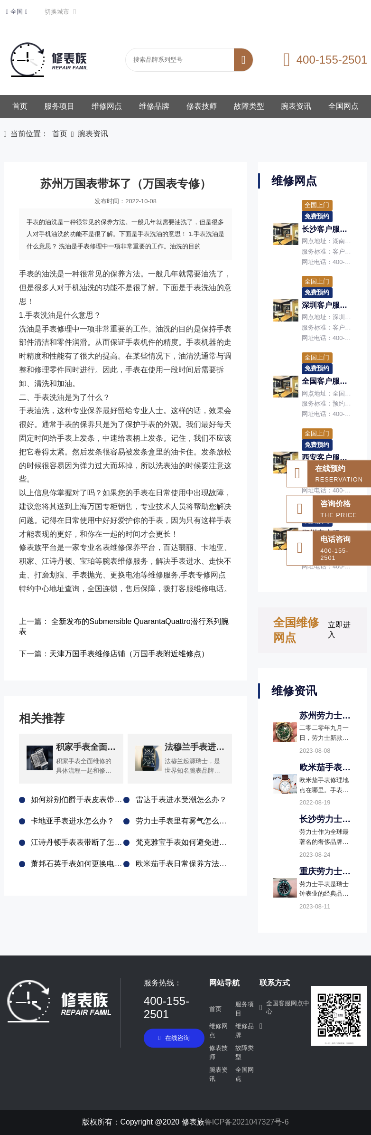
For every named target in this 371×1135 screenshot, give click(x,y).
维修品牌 (154, 106)
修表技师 (201, 106)
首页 (20, 106)
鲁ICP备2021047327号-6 (246, 1122)
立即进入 (339, 630)
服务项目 (59, 106)
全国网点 (343, 106)
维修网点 (107, 106)
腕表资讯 (296, 106)
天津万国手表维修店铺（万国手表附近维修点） (129, 654)
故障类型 (249, 106)
